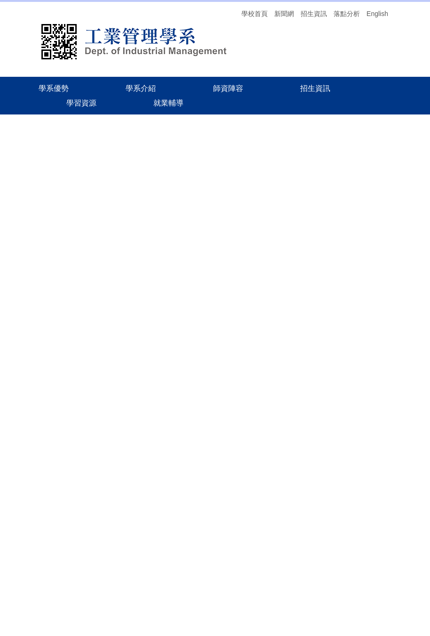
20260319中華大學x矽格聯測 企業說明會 (233, 332)
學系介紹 (179, 129)
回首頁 (24, 147)
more (279, 491)
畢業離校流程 (155, 290)
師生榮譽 (27, 207)
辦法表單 (27, 187)
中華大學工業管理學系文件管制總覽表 (191, 246)
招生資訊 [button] (315, 88)
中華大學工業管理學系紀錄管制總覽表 (191, 260)
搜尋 (383, 529)
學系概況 (27, 167)
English (377, 13)
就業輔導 (376, 565)
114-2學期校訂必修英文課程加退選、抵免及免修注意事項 (257, 428)
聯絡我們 (27, 226)
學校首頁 (254, 13)
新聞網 (284, 13)
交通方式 (376, 578)
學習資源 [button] (81, 102)
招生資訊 (314, 13)
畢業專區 (148, 220)
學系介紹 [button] (141, 88)
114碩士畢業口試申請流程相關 (180, 275)
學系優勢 (54, 88)
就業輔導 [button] (168, 102)
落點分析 (347, 13)
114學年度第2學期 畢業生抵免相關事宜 (230, 399)
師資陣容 (228, 88)
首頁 (149, 129)
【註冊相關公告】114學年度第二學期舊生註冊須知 (247, 457)
